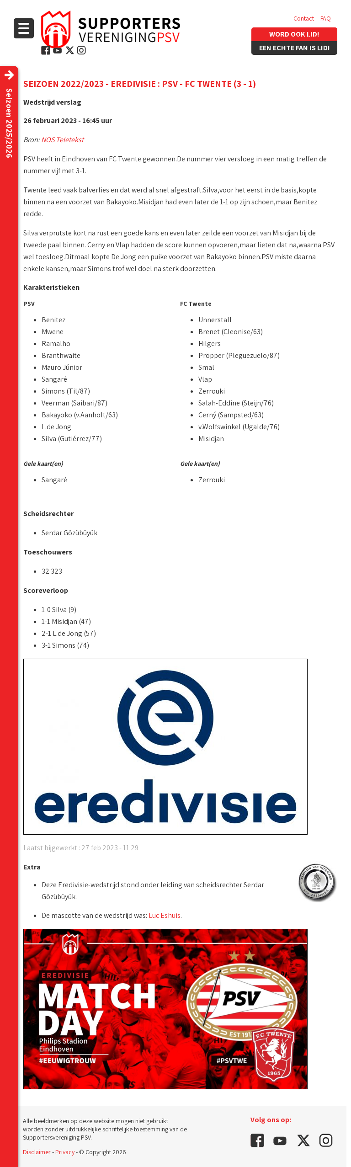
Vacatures (306, 36)
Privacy (64, 1152)
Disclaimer (37, 1152)
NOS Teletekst (62, 139)
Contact (303, 18)
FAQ (325, 18)
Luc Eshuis (165, 915)
